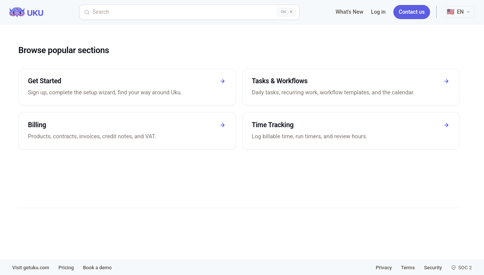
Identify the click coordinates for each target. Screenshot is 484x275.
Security (433, 267)
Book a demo (97, 267)
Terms (408, 267)
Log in (378, 12)
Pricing (66, 267)
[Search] (189, 12)
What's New (349, 12)
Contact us (412, 12)
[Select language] (459, 12)
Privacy (384, 267)
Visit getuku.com (30, 267)
